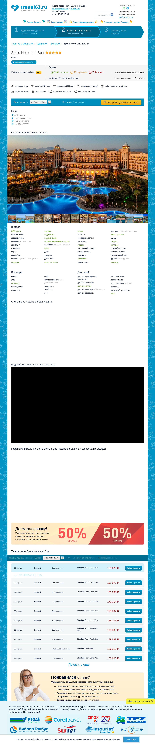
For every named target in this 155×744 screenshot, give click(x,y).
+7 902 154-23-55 (127, 14)
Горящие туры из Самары (116, 22)
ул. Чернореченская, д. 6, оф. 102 (66, 9)
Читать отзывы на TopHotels (129, 72)
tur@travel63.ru (126, 17)
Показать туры (129, 558)
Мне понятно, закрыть (139, 701)
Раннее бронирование (83, 22)
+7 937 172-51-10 (127, 5)
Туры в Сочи (57, 22)
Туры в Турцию (34, 22)
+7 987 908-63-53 (127, 12)
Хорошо (131, 739)
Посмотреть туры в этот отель (121, 102)
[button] (145, 175)
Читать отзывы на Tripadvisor (130, 78)
